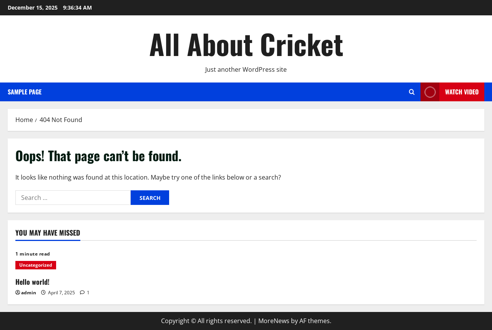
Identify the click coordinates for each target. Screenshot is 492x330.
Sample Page (25, 91)
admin (28, 292)
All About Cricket (246, 43)
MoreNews (273, 321)
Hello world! (32, 282)
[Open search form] (412, 91)
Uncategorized (35, 265)
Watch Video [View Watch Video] (450, 91)
